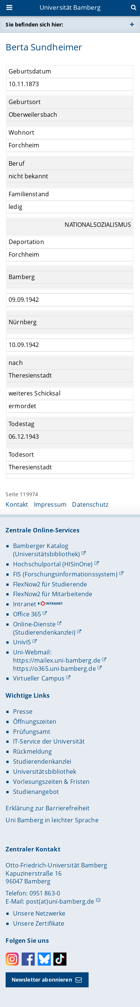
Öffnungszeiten (34, 721)
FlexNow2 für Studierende (50, 584)
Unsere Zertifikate (39, 923)
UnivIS (22, 642)
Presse (22, 711)
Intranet (24, 604)
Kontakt (17, 504)
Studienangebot (36, 792)
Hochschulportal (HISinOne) (53, 564)
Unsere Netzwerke (39, 913)
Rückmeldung (32, 751)
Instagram (12, 959)
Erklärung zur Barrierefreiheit (48, 808)
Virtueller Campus (39, 678)
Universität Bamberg (70, 7)
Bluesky (44, 959)
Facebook (28, 959)
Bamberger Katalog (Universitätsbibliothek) (46, 550)
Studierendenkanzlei (42, 761)
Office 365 (27, 614)
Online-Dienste (34, 624)
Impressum (50, 504)
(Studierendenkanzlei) (44, 632)
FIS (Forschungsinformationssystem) (65, 574)
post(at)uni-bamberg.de (60, 901)
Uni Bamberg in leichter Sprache (52, 820)
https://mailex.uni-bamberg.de (56, 660)
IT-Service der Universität (49, 741)
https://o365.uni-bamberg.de (54, 668)
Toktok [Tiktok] (59, 959)
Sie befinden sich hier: (34, 24)
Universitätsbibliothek (44, 771)
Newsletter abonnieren (42, 979)
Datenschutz (90, 504)
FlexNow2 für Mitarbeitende (53, 594)
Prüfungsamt (32, 732)
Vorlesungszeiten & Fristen (51, 782)
